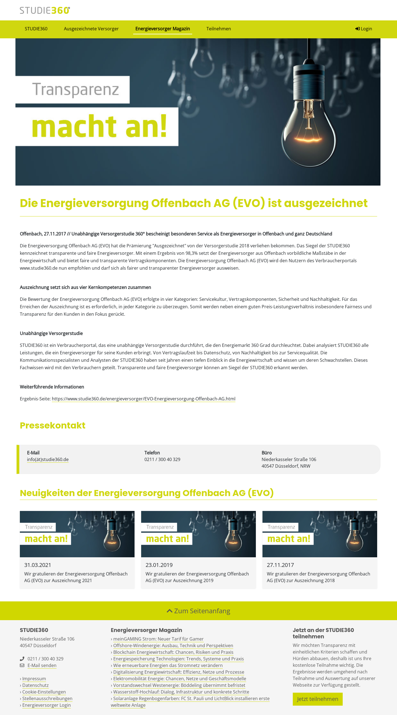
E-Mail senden (42, 665)
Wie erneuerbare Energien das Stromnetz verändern (168, 665)
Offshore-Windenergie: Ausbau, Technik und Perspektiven (173, 645)
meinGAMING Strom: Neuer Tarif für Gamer (158, 639)
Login (363, 29)
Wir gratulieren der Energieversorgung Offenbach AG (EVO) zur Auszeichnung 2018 (318, 577)
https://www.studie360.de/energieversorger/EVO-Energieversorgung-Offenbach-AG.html (143, 399)
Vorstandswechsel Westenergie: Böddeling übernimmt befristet (179, 685)
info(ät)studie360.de (48, 459)
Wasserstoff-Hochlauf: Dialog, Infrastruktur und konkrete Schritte (181, 692)
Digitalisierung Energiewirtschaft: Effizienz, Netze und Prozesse (178, 672)
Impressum (34, 679)
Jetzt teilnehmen (317, 699)
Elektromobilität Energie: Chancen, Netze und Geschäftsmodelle (179, 679)
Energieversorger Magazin (162, 29)
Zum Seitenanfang (198, 610)
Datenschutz (35, 685)
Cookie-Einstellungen (44, 692)
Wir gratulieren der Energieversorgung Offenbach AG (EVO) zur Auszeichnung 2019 (197, 577)
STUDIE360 (36, 29)
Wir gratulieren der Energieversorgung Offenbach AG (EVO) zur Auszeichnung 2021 (76, 577)
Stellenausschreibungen (47, 698)
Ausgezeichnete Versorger (91, 29)
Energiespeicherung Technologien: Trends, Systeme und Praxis (178, 659)
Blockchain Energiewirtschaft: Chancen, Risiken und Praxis (173, 652)
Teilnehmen (218, 29)
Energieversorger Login (46, 705)
